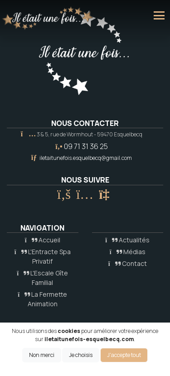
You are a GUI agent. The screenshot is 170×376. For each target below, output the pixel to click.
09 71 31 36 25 (86, 146)
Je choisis (80, 355)
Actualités (127, 240)
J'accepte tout (124, 355)
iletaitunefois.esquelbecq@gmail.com (85, 158)
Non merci (41, 355)
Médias (128, 251)
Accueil (42, 240)
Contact (127, 263)
